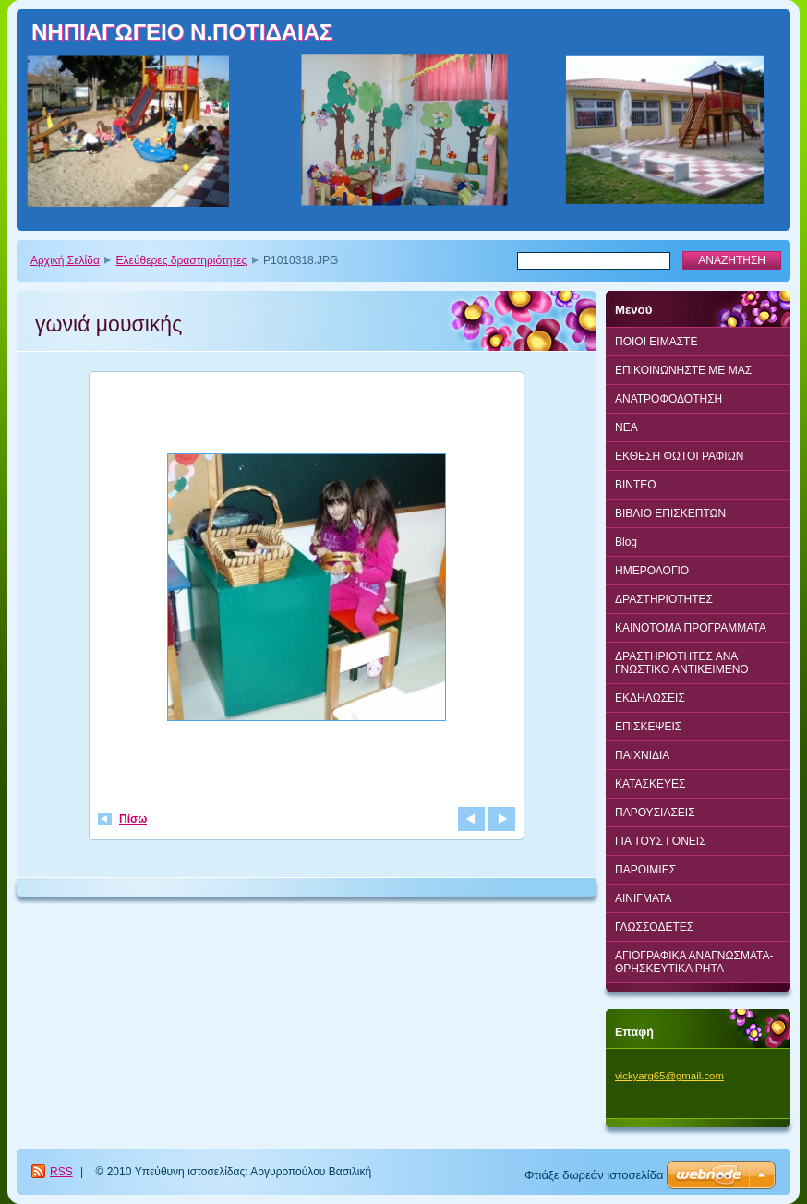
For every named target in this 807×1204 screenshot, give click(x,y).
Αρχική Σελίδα (65, 260)
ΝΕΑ (626, 427)
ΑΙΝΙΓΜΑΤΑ (643, 898)
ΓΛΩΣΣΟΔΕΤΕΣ (654, 927)
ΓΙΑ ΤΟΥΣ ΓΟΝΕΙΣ (660, 841)
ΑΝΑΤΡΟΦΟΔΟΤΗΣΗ (668, 398)
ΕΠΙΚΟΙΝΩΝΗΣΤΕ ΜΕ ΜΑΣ (683, 370)
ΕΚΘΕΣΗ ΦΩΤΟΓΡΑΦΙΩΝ (679, 456)
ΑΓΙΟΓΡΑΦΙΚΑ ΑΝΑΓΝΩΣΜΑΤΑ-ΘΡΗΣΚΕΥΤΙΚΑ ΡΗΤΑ (694, 962)
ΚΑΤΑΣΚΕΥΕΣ (650, 783)
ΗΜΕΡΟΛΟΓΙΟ (652, 570)
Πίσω (133, 819)
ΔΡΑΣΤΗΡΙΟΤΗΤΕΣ (664, 599)
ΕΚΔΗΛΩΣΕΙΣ (650, 698)
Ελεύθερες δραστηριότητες (181, 260)
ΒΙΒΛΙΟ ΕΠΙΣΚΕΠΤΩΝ (670, 513)
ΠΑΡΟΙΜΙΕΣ (645, 869)
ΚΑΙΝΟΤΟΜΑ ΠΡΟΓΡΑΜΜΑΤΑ (690, 627)
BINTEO (635, 484)
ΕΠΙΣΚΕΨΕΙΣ (648, 726)
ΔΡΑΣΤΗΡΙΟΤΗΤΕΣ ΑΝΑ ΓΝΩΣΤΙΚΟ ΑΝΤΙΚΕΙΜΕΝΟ (682, 663)
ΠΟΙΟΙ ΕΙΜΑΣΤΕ (656, 341)
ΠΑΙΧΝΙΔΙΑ (642, 755)
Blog (626, 542)
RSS (61, 1171)
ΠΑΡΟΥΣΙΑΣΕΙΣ (655, 812)
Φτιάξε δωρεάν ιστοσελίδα (593, 1175)
